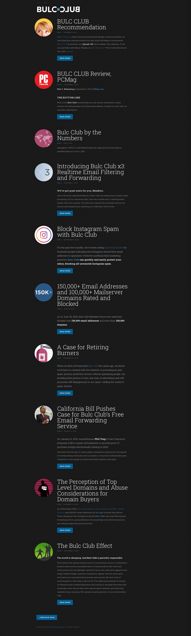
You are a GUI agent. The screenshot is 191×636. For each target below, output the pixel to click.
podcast (69, 51)
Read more (65, 58)
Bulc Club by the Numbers (79, 135)
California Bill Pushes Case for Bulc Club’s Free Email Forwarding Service (90, 417)
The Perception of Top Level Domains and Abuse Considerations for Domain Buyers (92, 490)
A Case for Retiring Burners (83, 350)
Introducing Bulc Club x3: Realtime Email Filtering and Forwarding (91, 171)
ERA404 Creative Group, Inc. (57, 627)
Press (45, 2)
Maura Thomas (64, 37)
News (39, 2)
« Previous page (47, 617)
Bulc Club (59, 9)
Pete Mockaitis (97, 48)
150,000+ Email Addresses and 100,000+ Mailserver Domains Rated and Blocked (92, 294)
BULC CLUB (62, 44)
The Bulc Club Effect (84, 545)
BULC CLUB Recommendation (81, 24)
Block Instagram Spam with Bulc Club (88, 231)
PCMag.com (98, 89)
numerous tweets (114, 247)
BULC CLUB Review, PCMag (84, 76)
